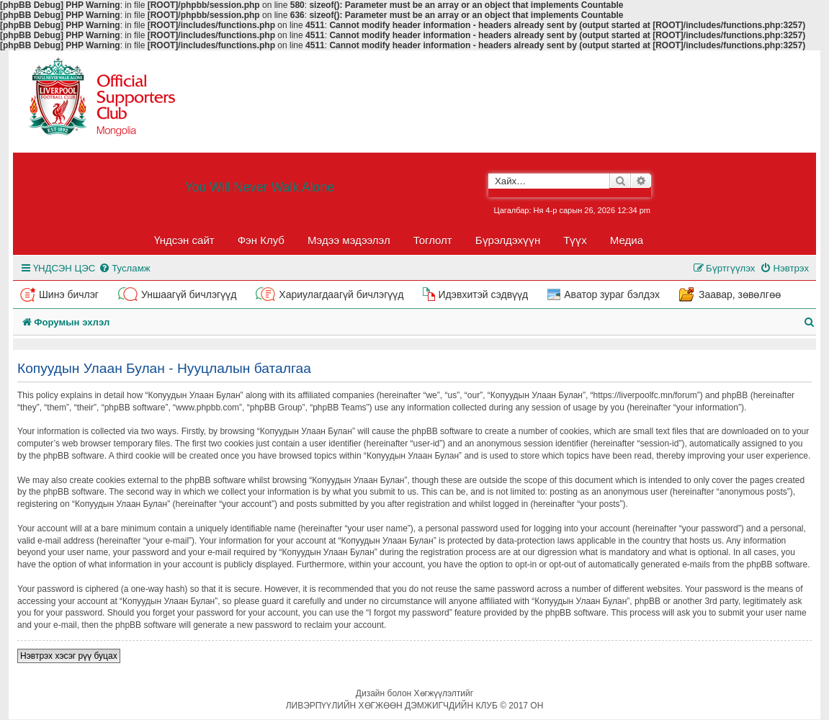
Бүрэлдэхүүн (507, 240)
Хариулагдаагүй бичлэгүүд (341, 294)
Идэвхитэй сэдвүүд (483, 294)
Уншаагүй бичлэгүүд (188, 294)
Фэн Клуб (261, 240)
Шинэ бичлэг (69, 294)
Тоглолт (432, 240)
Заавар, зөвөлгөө (740, 294)
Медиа (626, 240)
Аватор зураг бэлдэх (612, 294)
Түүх (575, 240)
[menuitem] (124, 268)
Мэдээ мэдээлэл (349, 240)
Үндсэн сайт (184, 240)
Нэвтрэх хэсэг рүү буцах (68, 656)
